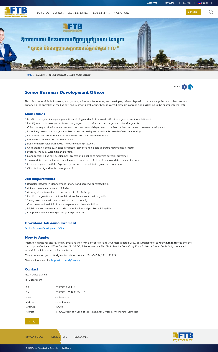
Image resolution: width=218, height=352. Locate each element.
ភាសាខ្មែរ (203, 3)
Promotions (121, 12)
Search (211, 12)
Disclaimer (81, 336)
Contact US (169, 3)
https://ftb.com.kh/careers (65, 260)
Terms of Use (59, 336)
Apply (32, 321)
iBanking (192, 11)
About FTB (152, 3)
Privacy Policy (34, 336)
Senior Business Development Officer (45, 228)
